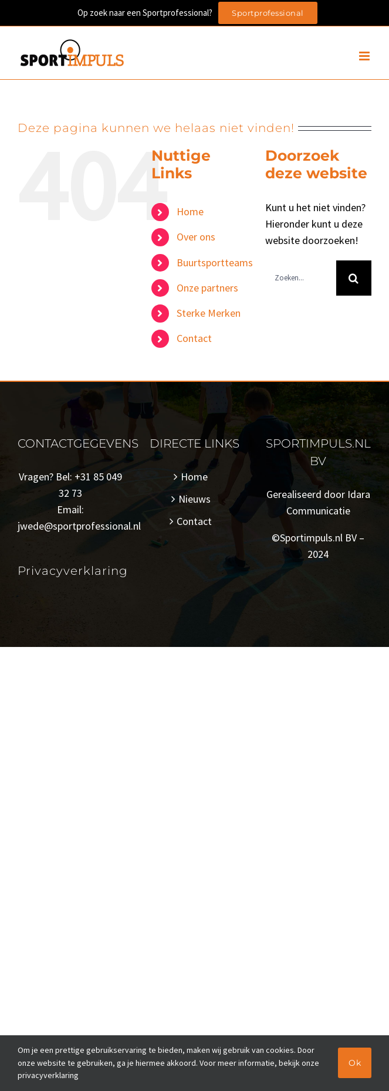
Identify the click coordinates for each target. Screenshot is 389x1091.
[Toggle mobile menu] (365, 56)
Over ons (196, 236)
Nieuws (194, 499)
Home (190, 211)
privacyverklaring (48, 1075)
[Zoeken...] (300, 278)
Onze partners (207, 287)
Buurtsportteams (215, 262)
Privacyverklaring (73, 571)
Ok (355, 1063)
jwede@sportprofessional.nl (79, 526)
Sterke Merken (209, 313)
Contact (194, 338)
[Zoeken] (353, 278)
